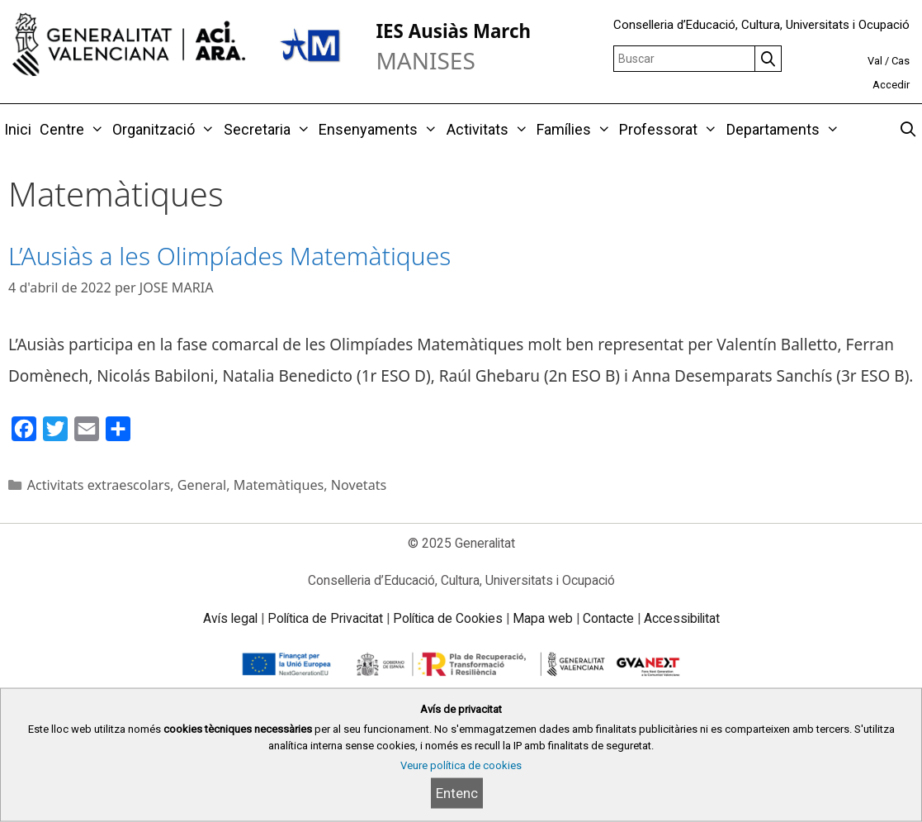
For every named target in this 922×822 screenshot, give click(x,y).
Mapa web (543, 618)
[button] (96, 129)
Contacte (608, 618)
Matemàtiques (279, 485)
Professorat (670, 129)
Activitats (489, 129)
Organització (165, 129)
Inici (17, 129)
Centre (74, 129)
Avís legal (230, 618)
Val (875, 61)
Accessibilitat (682, 618)
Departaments (785, 129)
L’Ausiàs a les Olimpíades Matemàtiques (229, 256)
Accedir (891, 84)
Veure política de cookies (461, 765)
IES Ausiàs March (453, 31)
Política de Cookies (448, 618)
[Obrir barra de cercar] (908, 129)
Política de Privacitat (325, 618)
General (202, 485)
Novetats (358, 485)
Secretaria (269, 129)
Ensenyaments (380, 129)
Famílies (576, 129)
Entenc (457, 793)
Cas (900, 61)
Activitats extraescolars (99, 485)
